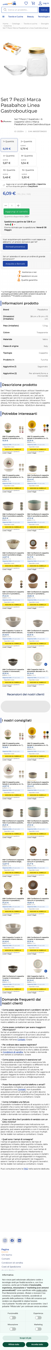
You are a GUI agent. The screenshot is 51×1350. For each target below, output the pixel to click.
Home (5, 23)
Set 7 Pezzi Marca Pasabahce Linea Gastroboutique (25, 28)
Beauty (30, 16)
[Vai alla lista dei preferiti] (26, 3)
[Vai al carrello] (33, 3)
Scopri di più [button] (25, 1338)
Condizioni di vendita (13, 1052)
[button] (2, 715)
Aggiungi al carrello (16, 211)
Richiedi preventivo (15, 246)
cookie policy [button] (41, 1290)
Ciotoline (8, 26)
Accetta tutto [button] (37, 1344)
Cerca (44, 10)
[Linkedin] (19, 1240)
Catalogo (16, 23)
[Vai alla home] (9, 3)
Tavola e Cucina (15, 16)
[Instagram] (5, 1240)
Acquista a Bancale (15, 263)
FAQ (26, 1169)
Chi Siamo (7, 1255)
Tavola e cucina (30, 23)
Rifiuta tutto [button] (13, 1344)
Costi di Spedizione (11, 1266)
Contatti (21, 1039)
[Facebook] (12, 1240)
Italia (10, 224)
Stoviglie (45, 23)
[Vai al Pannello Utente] (43, 3)
